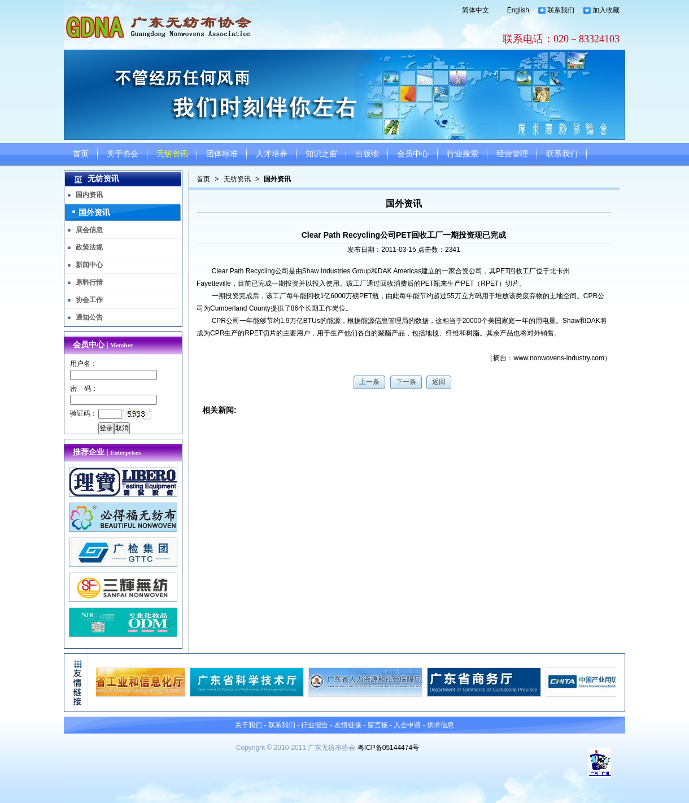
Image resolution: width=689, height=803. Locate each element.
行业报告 (314, 725)
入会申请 (407, 725)
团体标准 (222, 154)
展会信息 (89, 230)
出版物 (367, 154)
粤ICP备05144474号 (388, 748)
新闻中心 (89, 265)
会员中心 (413, 154)
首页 (81, 154)
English (518, 10)
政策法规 (89, 247)
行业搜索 (462, 154)
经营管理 (512, 154)
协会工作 (89, 300)
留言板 (378, 725)
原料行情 (89, 282)
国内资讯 (89, 195)
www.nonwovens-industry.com (558, 358)
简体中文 (475, 10)
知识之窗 (321, 154)
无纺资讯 (172, 154)
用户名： (83, 364)
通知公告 (89, 317)
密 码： (84, 388)
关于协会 (122, 154)
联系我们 (560, 10)
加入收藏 (606, 10)
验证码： (83, 413)
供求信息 (440, 725)
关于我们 (248, 725)
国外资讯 (277, 179)
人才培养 (271, 154)
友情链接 (347, 725)
